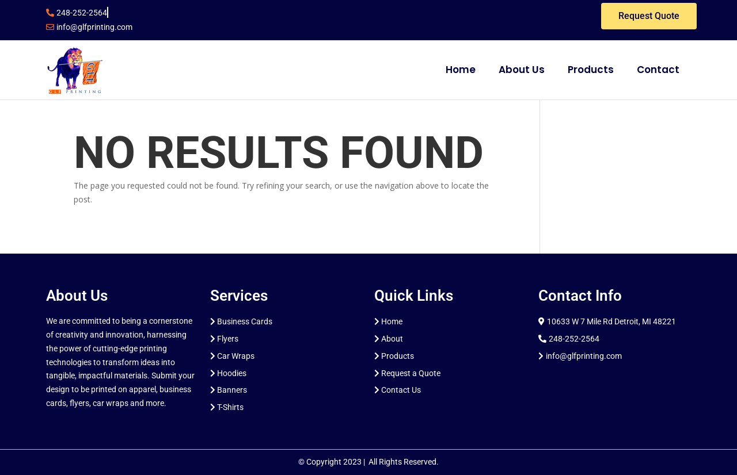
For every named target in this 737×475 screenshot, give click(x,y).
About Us (522, 69)
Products (591, 69)
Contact (658, 69)
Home (461, 69)
